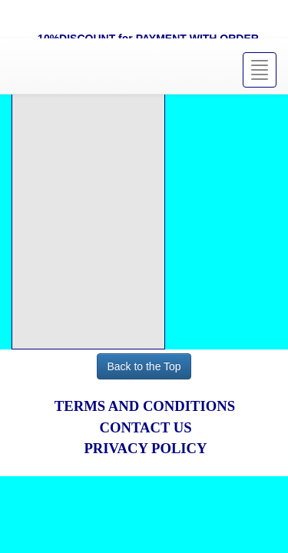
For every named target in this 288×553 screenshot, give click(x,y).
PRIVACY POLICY (145, 448)
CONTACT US (145, 427)
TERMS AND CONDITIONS (145, 406)
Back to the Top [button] (143, 366)
